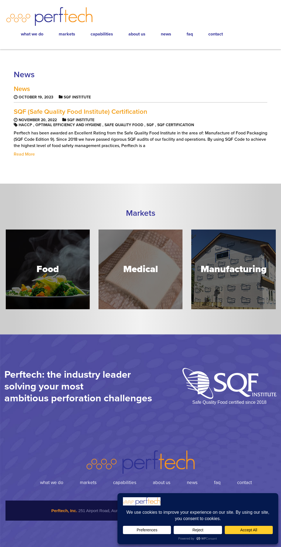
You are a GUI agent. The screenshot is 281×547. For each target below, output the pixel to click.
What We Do (32, 34)
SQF (150, 125)
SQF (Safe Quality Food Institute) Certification (80, 112)
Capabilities (102, 34)
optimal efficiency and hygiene (68, 125)
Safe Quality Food (124, 125)
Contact (215, 34)
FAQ (190, 34)
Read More (24, 154)
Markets (67, 34)
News (166, 34)
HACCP (25, 125)
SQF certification (175, 125)
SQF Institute (77, 97)
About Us (136, 34)
